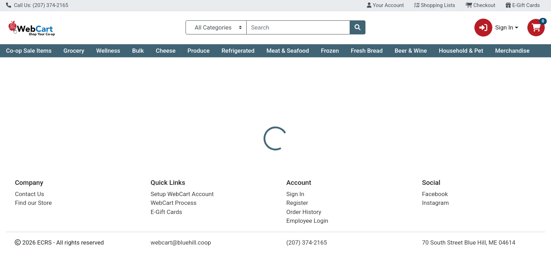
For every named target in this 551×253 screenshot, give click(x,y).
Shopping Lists (434, 5)
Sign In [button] (493, 28)
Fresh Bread (367, 50)
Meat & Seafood (287, 50)
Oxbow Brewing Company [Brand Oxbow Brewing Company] (334, 180)
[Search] (298, 27)
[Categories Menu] (216, 27)
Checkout (480, 5)
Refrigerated (237, 50)
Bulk (138, 50)
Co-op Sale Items (29, 50)
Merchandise (512, 50)
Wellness (108, 50)
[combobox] (298, 27)
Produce (198, 50)
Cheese (165, 50)
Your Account (385, 5)
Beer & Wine (411, 50)
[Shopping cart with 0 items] (536, 28)
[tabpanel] (390, 191)
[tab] (249, 152)
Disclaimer (282, 153)
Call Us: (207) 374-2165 (37, 5)
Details (249, 153)
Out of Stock (468, 112)
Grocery (74, 50)
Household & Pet (461, 50)
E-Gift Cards (523, 5)
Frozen (330, 50)
